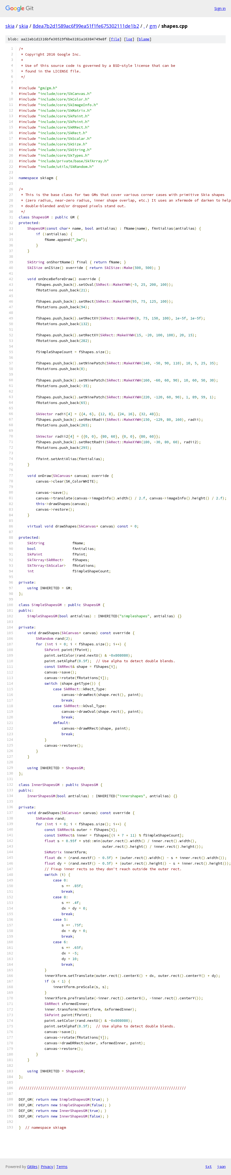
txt (208, 1166)
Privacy (47, 1166)
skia (9, 26)
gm (153, 26)
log (129, 39)
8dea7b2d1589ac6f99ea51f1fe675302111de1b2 (86, 26)
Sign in (220, 8)
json (221, 1166)
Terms (62, 1166)
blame (144, 39)
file (115, 39)
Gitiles (32, 1166)
